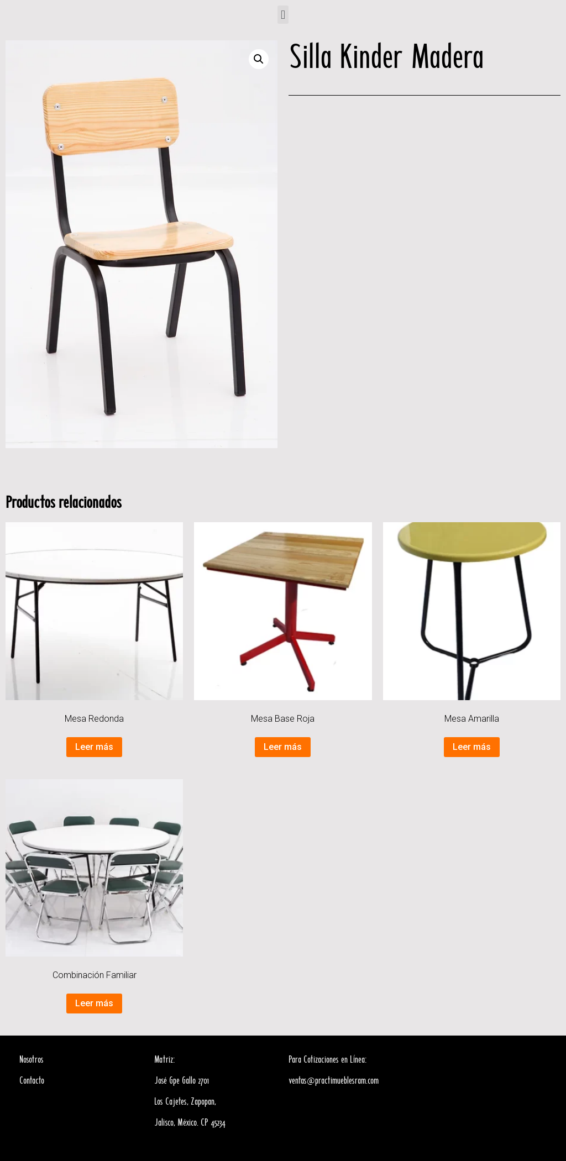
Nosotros (31, 1060)
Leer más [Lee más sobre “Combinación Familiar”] (94, 1003)
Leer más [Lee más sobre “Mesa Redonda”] (94, 747)
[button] (282, 15)
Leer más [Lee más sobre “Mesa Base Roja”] (283, 747)
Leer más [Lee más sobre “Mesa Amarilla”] (472, 747)
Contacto (31, 1081)
